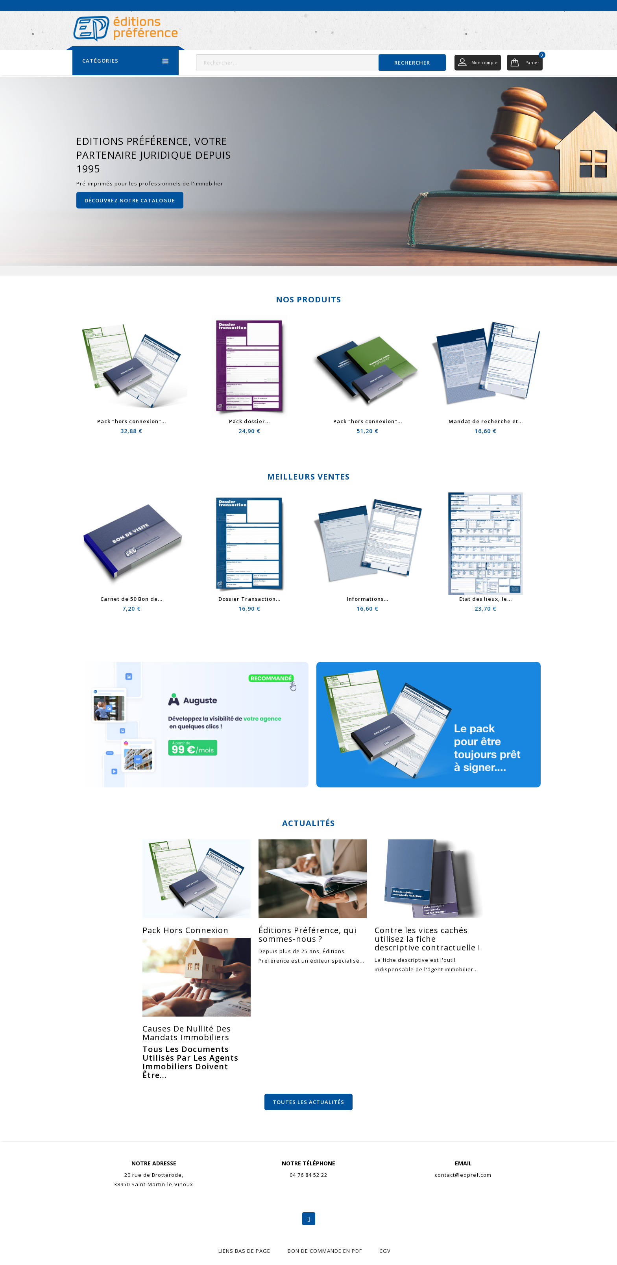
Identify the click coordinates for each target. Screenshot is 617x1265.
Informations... (367, 598)
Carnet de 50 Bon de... (131, 598)
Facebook (308, 1218)
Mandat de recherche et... (486, 421)
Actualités (481, 5)
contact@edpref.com (463, 1174)
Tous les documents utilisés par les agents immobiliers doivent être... (190, 1062)
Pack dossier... (249, 421)
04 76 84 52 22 (308, 1174)
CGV (385, 1250)
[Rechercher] (321, 62)
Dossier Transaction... (249, 598)
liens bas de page (244, 1250)
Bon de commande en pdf (325, 1250)
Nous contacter (524, 5)
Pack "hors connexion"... (131, 421)
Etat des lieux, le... (485, 598)
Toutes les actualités (308, 1102)
